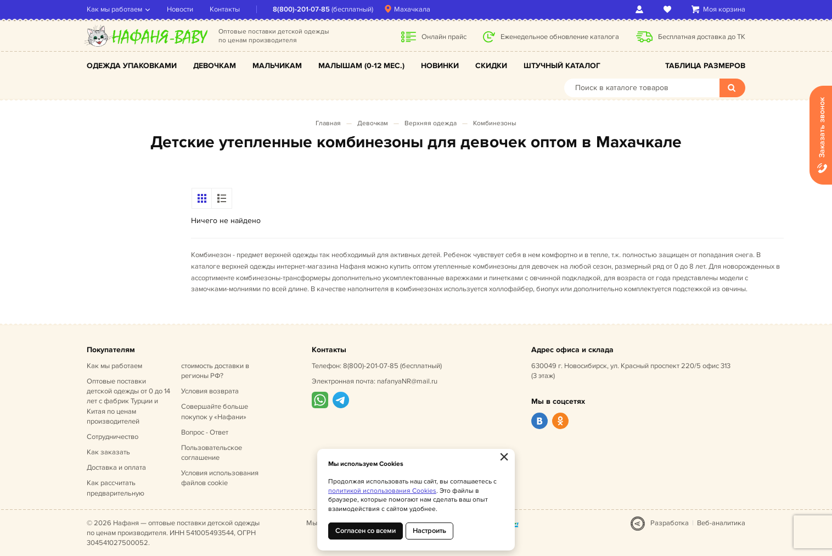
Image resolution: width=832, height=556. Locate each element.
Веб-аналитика (721, 523)
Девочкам (214, 65)
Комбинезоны (494, 123)
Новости (180, 9)
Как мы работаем (114, 9)
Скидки (491, 65)
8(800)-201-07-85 (301, 9)
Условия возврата (210, 391)
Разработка (669, 523)
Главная (328, 123)
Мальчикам (277, 65)
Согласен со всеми (365, 530)
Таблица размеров (705, 65)
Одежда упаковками (132, 65)
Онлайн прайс (443, 36)
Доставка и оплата (116, 467)
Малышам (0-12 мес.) (361, 65)
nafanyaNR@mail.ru (407, 381)
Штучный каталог (562, 65)
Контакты (225, 9)
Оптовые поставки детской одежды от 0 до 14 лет (128, 401)
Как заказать (108, 452)
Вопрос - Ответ (204, 432)
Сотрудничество (112, 436)
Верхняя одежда (430, 123)
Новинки (440, 65)
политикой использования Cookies (382, 491)
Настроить (429, 530)
